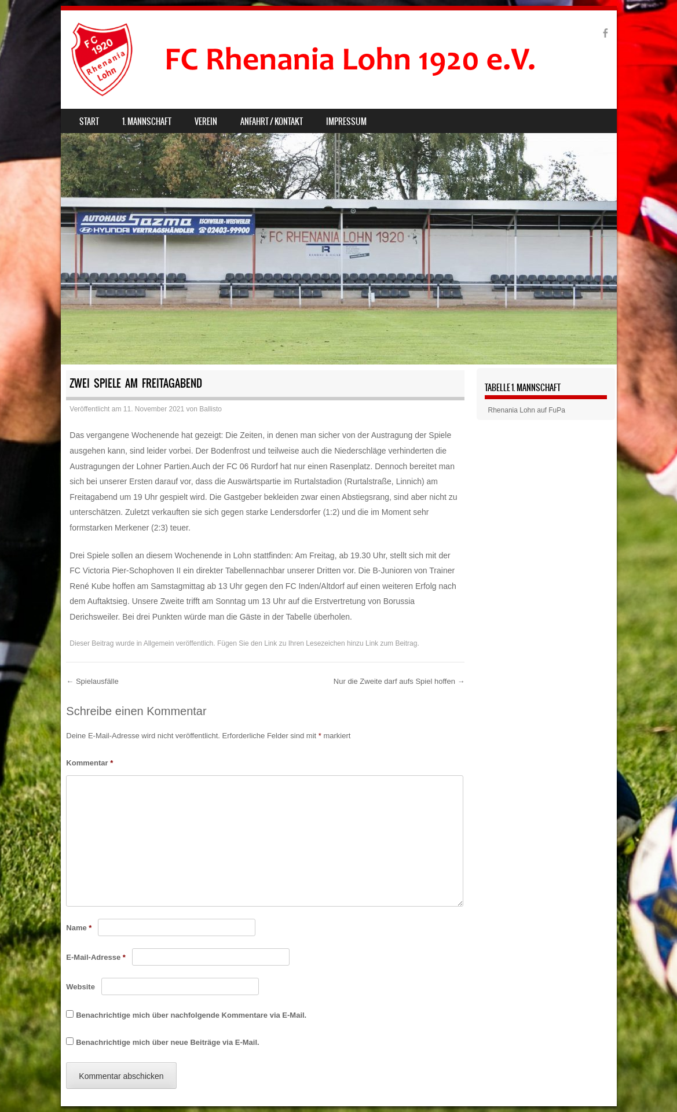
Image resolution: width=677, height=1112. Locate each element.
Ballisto (210, 409)
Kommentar (89, 762)
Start (89, 121)
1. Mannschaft (146, 121)
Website (80, 986)
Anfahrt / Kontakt (271, 121)
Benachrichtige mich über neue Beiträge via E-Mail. (167, 1042)
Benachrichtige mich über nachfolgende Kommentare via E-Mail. (191, 1015)
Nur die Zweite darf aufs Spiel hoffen (399, 681)
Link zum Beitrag (391, 643)
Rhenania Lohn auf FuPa (526, 410)
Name (79, 927)
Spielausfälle (92, 681)
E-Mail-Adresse (96, 957)
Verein (206, 121)
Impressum (346, 121)
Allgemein (159, 643)
